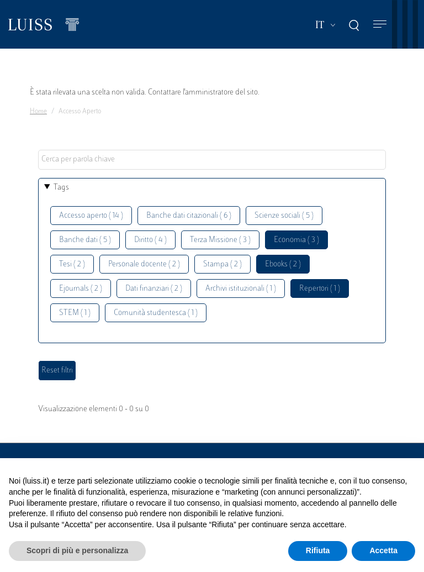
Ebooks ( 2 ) (283, 264)
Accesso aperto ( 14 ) (91, 216)
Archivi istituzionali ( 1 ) (240, 289)
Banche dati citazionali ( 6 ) (188, 216)
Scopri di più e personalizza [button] (77, 550)
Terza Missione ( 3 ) (220, 240)
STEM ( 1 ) (75, 313)
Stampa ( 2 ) (222, 264)
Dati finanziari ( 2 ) (153, 289)
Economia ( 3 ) (296, 240)
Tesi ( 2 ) (72, 264)
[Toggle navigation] (379, 24)
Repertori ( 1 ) (319, 289)
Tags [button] (61, 187)
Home (38, 111)
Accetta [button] (383, 550)
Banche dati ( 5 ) (85, 240)
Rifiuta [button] (318, 550)
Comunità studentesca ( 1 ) (156, 313)
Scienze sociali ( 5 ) (284, 216)
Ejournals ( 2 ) (80, 289)
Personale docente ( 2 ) (144, 264)
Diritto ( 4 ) (150, 240)
